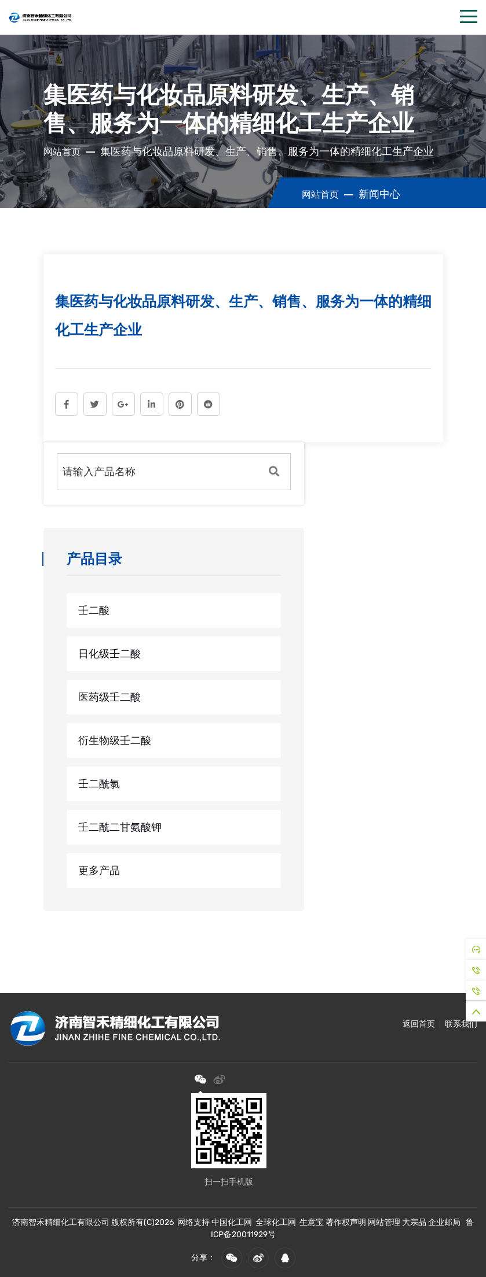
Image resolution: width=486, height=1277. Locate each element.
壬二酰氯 (99, 784)
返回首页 (419, 1024)
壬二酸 (93, 610)
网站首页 (62, 151)
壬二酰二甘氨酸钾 (120, 827)
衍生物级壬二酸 (114, 740)
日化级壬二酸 (109, 653)
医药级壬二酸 (109, 697)
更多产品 (99, 870)
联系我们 (461, 1024)
